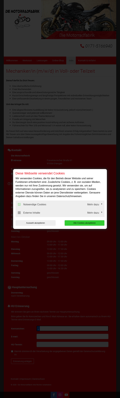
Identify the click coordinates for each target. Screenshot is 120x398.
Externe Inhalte (29, 212)
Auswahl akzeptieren (35, 223)
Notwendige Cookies (32, 204)
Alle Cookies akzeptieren (84, 223)
